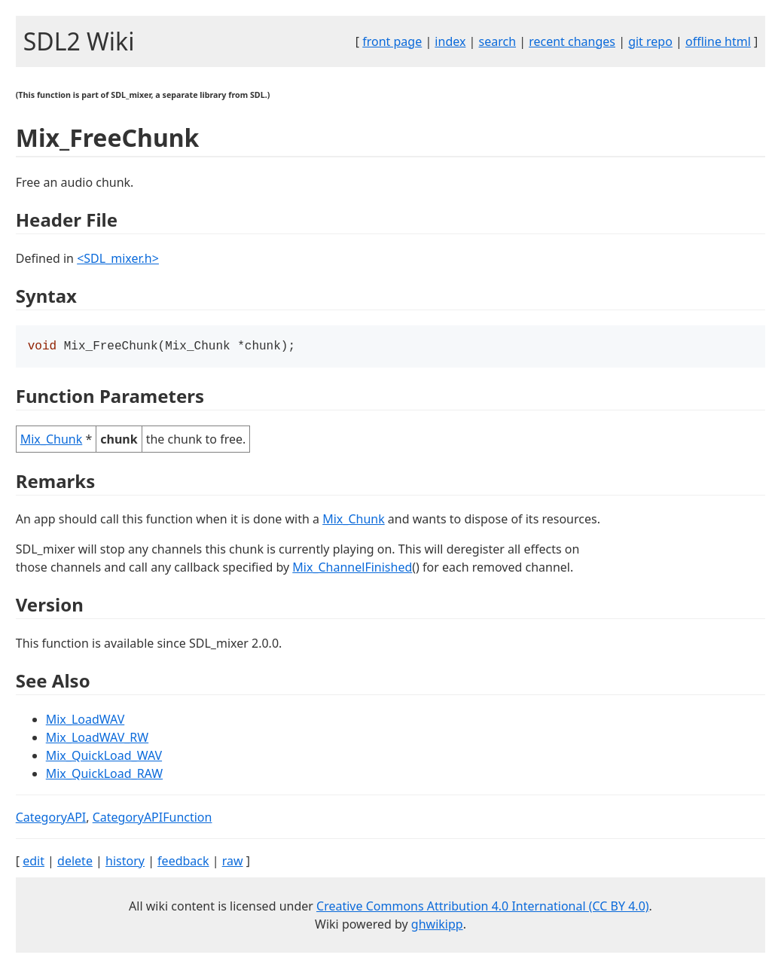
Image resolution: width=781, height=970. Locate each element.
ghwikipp (437, 925)
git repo (650, 41)
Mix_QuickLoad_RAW (104, 775)
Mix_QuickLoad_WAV (104, 757)
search (498, 41)
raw (232, 862)
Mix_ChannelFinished (352, 568)
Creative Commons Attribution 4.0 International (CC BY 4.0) (482, 907)
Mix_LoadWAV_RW (97, 739)
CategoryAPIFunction (152, 818)
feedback (183, 862)
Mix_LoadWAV (85, 720)
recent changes (572, 41)
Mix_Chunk (51, 440)
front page (392, 41)
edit (33, 862)
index (450, 41)
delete (75, 862)
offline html (718, 41)
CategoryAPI (51, 818)
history (125, 862)
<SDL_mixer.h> (118, 258)
